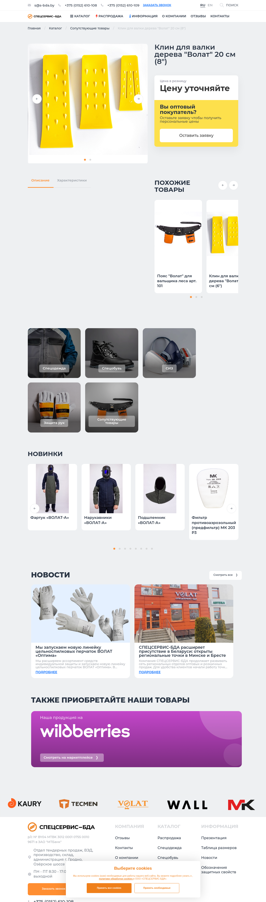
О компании (126, 815)
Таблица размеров (219, 806)
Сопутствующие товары (89, 28)
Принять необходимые (157, 888)
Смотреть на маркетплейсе (71, 715)
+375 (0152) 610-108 (82, 5)
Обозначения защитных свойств (218, 827)
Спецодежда (170, 806)
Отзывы (122, 796)
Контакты (124, 806)
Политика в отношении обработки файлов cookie (200, 889)
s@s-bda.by (45, 5)
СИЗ (161, 825)
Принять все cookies (109, 888)
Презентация (214, 796)
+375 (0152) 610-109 (126, 5)
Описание (40, 179)
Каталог (55, 28)
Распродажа (169, 796)
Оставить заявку (196, 135)
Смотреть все (225, 524)
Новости (209, 815)
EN (210, 5)
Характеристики (72, 179)
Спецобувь (168, 815)
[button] (37, 99)
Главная (34, 28)
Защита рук (168, 835)
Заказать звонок (161, 5)
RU (202, 5)
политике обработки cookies (116, 878)
